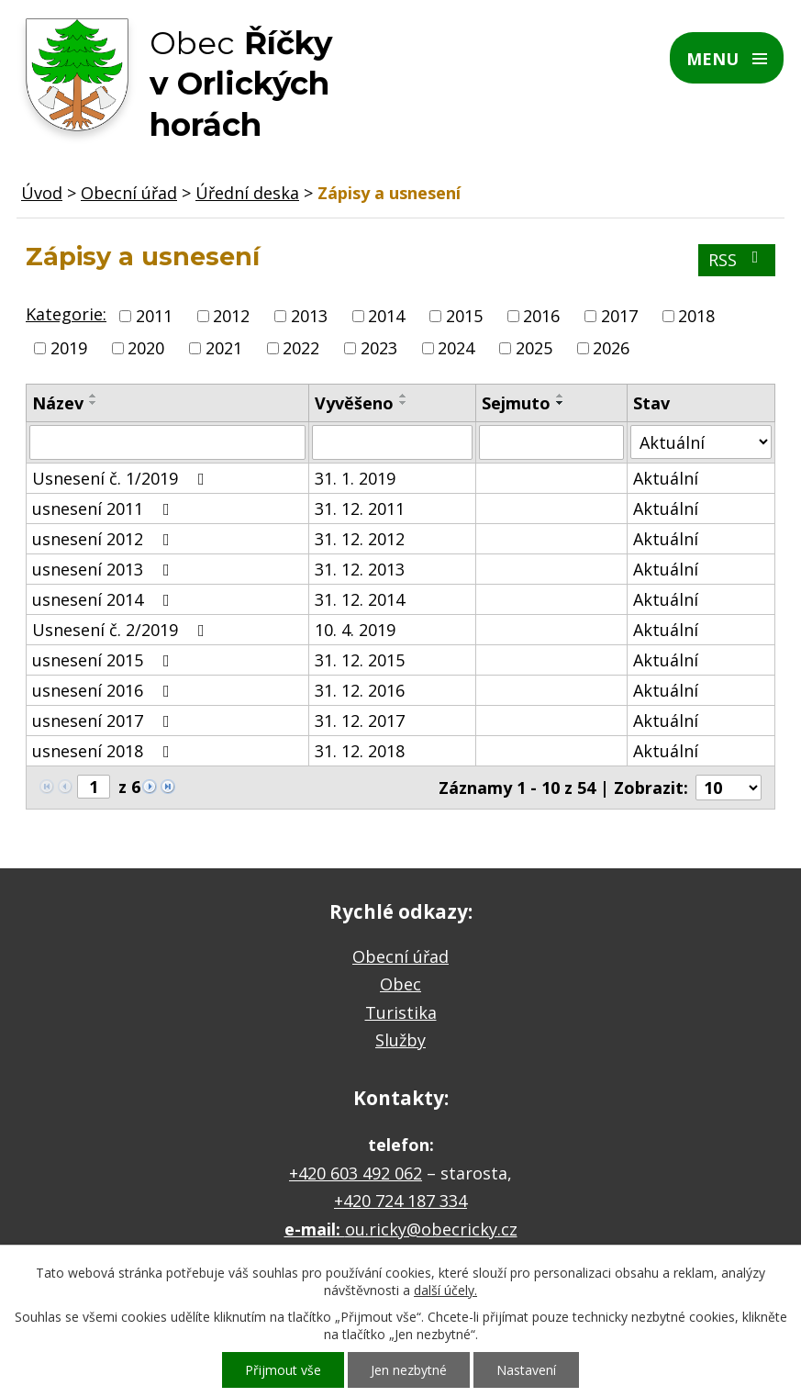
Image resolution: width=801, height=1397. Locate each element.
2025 (534, 348)
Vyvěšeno (354, 403)
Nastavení (526, 1370)
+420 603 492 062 (355, 1173)
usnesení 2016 (104, 690)
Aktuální (665, 478)
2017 (619, 316)
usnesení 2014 (104, 599)
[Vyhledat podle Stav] (701, 442)
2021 (224, 348)
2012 (231, 316)
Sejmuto (516, 403)
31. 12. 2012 (360, 539)
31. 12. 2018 (360, 751)
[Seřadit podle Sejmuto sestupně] (561, 403)
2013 (309, 316)
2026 (611, 348)
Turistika (401, 1012)
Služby (400, 1040)
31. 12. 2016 (360, 690)
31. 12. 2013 (360, 569)
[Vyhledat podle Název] (167, 442)
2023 (379, 348)
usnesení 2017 (104, 721)
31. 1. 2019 (355, 478)
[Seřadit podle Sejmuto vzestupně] (561, 395)
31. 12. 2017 (360, 721)
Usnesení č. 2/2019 (122, 630)
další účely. (445, 1290)
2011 (154, 316)
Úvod (41, 193)
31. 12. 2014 (360, 599)
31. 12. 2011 (360, 508)
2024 (456, 348)
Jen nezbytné (409, 1370)
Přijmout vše (283, 1370)
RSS (737, 260)
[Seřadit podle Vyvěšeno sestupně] (404, 403)
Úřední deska (247, 193)
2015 (464, 316)
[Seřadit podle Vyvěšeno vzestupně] (404, 395)
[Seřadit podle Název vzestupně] (93, 395)
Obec (400, 984)
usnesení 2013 (104, 569)
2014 (386, 316)
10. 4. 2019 (355, 630)
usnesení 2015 (104, 660)
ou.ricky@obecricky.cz (431, 1229)
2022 (301, 348)
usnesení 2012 (104, 539)
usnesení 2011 (104, 508)
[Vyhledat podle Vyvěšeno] (392, 442)
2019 (68, 348)
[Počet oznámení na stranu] (728, 787)
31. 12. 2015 (360, 660)
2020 (146, 348)
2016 (541, 316)
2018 (696, 316)
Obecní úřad (129, 193)
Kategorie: (66, 314)
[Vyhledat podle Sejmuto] (551, 442)
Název (57, 403)
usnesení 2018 (104, 751)
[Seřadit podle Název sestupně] (93, 403)
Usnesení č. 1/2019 (122, 478)
